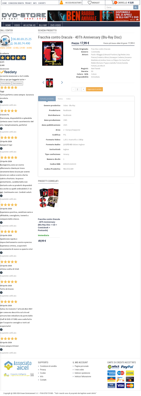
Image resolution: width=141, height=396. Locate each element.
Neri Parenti (95, 68)
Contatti (43, 380)
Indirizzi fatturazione (83, 376)
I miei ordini (79, 370)
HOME (4, 3)
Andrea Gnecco (106, 60)
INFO (35, 3)
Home (8, 25)
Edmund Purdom (110, 54)
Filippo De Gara (119, 60)
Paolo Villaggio (97, 54)
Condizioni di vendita (48, 366)
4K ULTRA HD (29, 25)
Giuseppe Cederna (116, 57)
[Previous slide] (43, 83)
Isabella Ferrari (115, 63)
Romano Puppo (103, 63)
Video (17, 25)
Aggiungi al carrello (94, 89)
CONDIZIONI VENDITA (16, 3)
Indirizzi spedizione (82, 373)
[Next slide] (61, 83)
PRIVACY (28, 3)
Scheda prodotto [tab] (47, 98)
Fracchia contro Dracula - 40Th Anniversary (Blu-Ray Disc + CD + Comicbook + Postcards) (49, 224)
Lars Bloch (101, 65)
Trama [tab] (60, 98)
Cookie (43, 373)
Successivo (17, 83)
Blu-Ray (43, 25)
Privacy (43, 370)
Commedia (95, 51)
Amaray (66, 154)
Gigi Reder (122, 54)
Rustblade (67, 110)
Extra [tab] (68, 98)
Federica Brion (103, 57)
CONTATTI (42, 3)
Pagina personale (82, 366)
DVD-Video (55, 25)
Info (41, 376)
